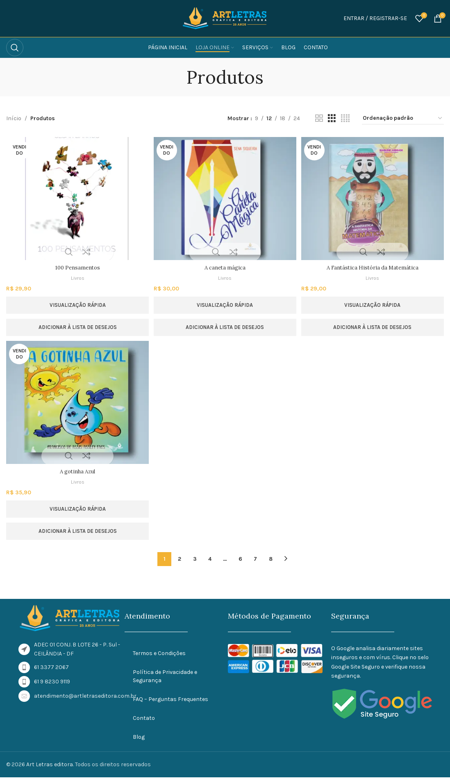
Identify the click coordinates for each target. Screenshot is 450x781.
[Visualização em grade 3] (332, 118)
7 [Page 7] (255, 562)
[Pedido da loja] (403, 119)
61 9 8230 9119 (52, 684)
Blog (139, 740)
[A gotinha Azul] (76, 405)
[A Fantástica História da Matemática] (373, 198)
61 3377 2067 (51, 670)
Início (13, 118)
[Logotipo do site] (225, 17)
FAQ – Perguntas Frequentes (170, 702)
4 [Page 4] (209, 562)
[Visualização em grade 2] (319, 118)
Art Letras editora (49, 767)
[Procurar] (14, 47)
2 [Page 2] (179, 562)
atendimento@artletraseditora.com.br (85, 699)
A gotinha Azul (76, 474)
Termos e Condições (159, 656)
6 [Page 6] (240, 562)
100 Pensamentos (76, 267)
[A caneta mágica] (225, 198)
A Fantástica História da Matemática (374, 267)
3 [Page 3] (195, 562)
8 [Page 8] (271, 562)
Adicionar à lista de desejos (76, 327)
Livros (76, 278)
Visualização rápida (76, 305)
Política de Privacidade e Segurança (165, 679)
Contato (144, 721)
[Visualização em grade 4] (345, 118)
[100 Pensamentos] (76, 198)
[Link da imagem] (70, 621)
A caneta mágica (225, 267)
